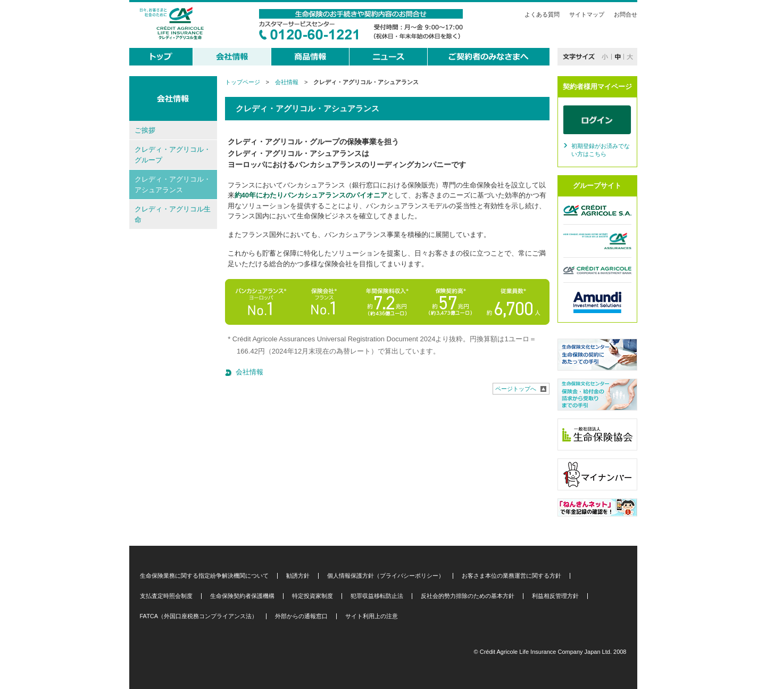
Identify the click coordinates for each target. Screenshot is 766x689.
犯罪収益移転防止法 (377, 596)
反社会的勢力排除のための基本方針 (467, 596)
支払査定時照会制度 (166, 596)
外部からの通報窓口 (301, 616)
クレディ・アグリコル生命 (173, 214)
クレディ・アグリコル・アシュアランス (173, 184)
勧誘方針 (298, 576)
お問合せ (625, 14)
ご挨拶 (145, 130)
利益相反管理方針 (555, 596)
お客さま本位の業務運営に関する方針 (511, 576)
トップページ (242, 82)
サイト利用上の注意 (371, 616)
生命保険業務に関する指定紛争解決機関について (204, 576)
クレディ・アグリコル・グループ (173, 154)
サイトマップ (586, 14)
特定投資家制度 (312, 596)
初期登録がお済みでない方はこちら (600, 150)
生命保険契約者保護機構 (242, 596)
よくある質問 (542, 14)
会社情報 (286, 82)
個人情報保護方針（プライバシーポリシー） (385, 576)
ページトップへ (515, 388)
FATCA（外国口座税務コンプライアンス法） (199, 616)
